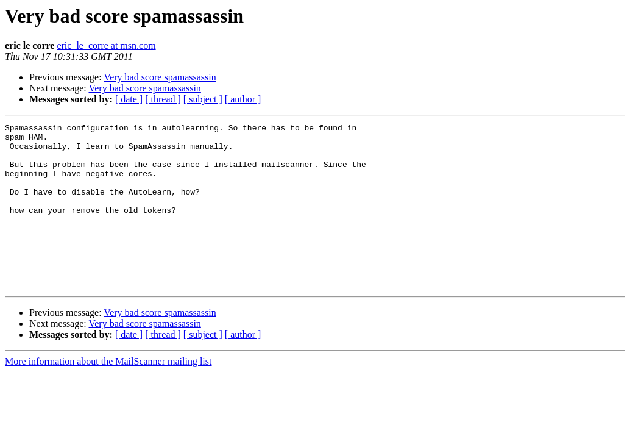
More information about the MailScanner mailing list (108, 394)
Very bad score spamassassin (160, 77)
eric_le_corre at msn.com (106, 45)
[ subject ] (202, 99)
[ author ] (243, 99)
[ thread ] (163, 99)
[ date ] (129, 99)
